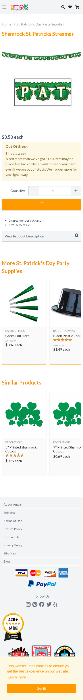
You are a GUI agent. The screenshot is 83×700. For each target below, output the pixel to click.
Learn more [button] (17, 677)
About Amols (13, 504)
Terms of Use (13, 521)
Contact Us (11, 537)
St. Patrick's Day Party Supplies (40, 24)
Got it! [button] (41, 688)
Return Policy (13, 529)
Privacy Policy (13, 545)
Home (6, 24)
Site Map (10, 553)
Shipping (9, 512)
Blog (7, 561)
